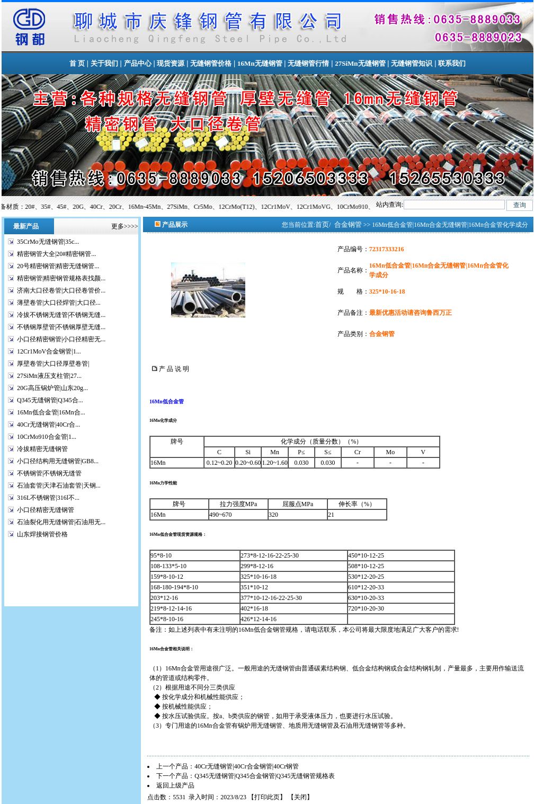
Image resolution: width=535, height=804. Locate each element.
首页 (322, 224)
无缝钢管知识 (411, 63)
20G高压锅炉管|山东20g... (52, 388)
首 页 (77, 63)
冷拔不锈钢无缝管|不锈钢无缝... (61, 315)
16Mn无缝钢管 (259, 63)
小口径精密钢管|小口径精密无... (61, 339)
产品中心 (137, 63)
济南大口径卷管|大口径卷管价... (61, 290)
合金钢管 (348, 224)
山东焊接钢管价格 (42, 534)
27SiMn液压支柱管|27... (49, 375)
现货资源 (170, 63)
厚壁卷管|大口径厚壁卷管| (53, 363)
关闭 (300, 797)
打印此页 (267, 797)
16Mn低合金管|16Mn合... (51, 412)
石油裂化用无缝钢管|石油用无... (61, 522)
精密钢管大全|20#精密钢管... (56, 254)
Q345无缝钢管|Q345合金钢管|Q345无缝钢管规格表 (264, 776)
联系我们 (452, 63)
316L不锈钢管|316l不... (48, 497)
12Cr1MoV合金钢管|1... (49, 351)
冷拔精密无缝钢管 (42, 449)
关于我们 (104, 63)
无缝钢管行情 (308, 63)
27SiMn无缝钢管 (360, 63)
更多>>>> (124, 226)
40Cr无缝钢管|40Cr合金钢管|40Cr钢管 (246, 766)
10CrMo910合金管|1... (46, 436)
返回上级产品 (175, 785)
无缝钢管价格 (210, 63)
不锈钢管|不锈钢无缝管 (49, 473)
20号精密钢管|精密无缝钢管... (58, 266)
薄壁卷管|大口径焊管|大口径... (59, 302)
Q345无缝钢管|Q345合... (50, 400)
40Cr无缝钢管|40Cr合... (48, 424)
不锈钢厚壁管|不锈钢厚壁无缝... (61, 327)
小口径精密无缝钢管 (45, 510)
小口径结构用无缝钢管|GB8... (58, 461)
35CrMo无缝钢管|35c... (48, 241)
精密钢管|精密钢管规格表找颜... (61, 278)
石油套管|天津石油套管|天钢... (59, 485)
